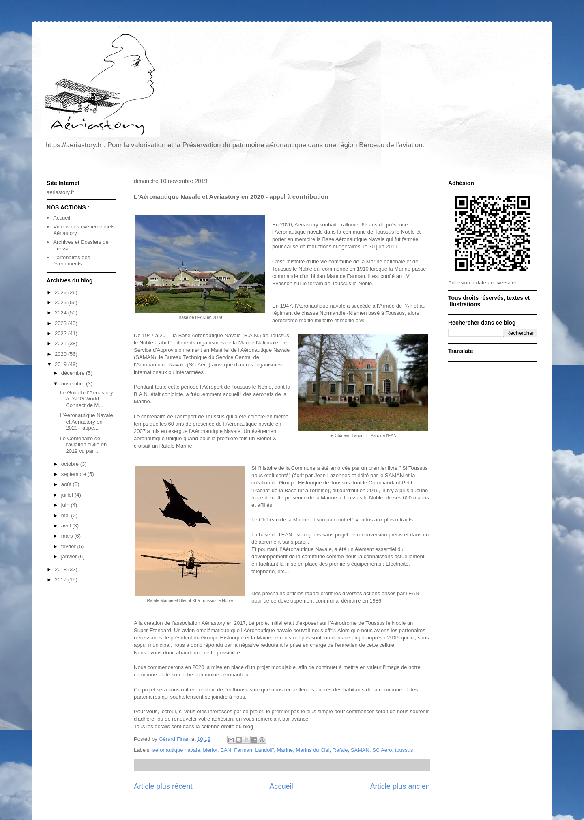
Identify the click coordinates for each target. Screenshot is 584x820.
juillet (68, 495)
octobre (70, 464)
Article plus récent (163, 786)
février (69, 546)
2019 (61, 364)
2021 (61, 343)
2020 (61, 354)
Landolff (264, 750)
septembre (74, 474)
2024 (61, 313)
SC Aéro (382, 750)
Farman (243, 750)
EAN (225, 750)
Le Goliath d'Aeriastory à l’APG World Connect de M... (86, 399)
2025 (61, 302)
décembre (73, 373)
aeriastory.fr (60, 192)
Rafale (340, 750)
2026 (61, 292)
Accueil (281, 786)
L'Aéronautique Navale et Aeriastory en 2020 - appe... (86, 421)
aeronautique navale (176, 750)
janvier (69, 556)
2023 (61, 323)
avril (66, 526)
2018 (61, 569)
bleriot (210, 750)
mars (68, 536)
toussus (404, 750)
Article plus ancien (400, 786)
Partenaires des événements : (71, 260)
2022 (61, 333)
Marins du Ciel (313, 750)
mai (66, 515)
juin (66, 505)
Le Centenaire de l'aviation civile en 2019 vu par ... (83, 444)
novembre (73, 384)
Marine (285, 750)
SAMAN (360, 750)
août (67, 484)
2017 (61, 580)
